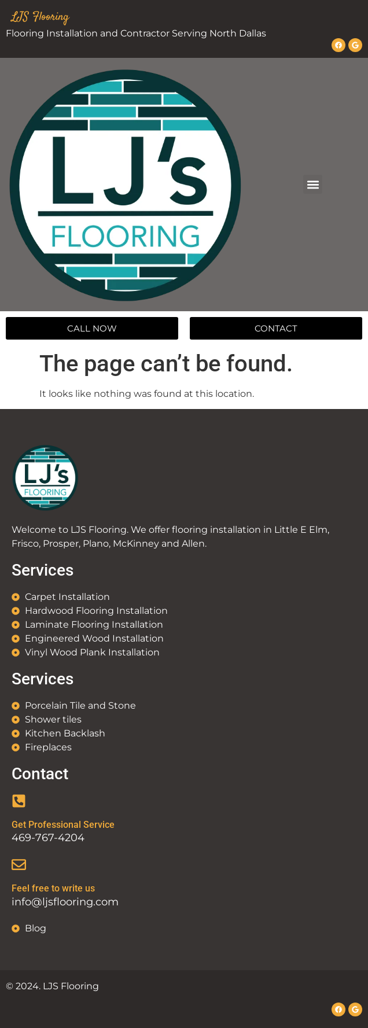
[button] (312, 184)
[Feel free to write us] (19, 864)
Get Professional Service (63, 824)
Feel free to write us (53, 888)
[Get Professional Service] (19, 801)
